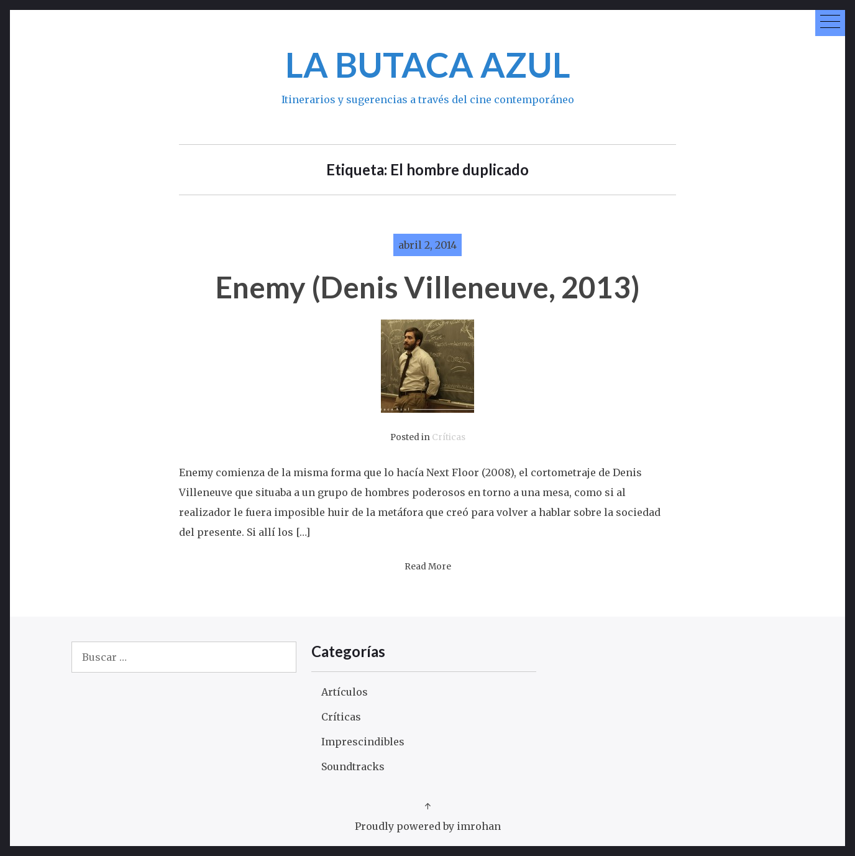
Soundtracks (353, 766)
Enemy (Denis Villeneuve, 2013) (428, 287)
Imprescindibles (363, 741)
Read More (428, 566)
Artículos (344, 692)
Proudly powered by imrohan (428, 826)
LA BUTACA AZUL (427, 64)
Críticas (448, 437)
